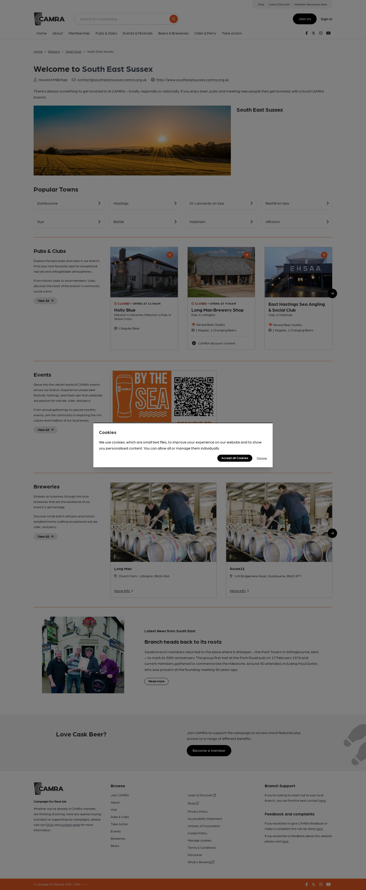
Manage (262, 458)
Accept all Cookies (234, 458)
